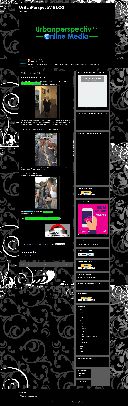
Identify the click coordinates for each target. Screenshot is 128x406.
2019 (81, 310)
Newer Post (25, 264)
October (84, 328)
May (83, 340)
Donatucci (28, 247)
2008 (81, 351)
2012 (81, 323)
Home (46, 264)
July (83, 331)
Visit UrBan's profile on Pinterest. (88, 244)
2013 (81, 320)
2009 (81, 349)
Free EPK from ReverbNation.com (92, 107)
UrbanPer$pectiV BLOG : (38, 60)
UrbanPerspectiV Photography (43, 218)
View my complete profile (35, 67)
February (85, 342)
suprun (69, 402)
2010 (81, 346)
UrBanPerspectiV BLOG (41, 7)
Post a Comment (28, 255)
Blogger (81, 402)
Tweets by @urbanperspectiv (87, 277)
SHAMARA (48, 212)
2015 (81, 318)
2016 (81, 315)
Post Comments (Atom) (50, 270)
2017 (81, 312)
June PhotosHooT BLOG (89, 336)
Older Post (67, 264)
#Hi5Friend (29, 211)
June (83, 334)
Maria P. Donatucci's (31, 83)
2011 (81, 326)
